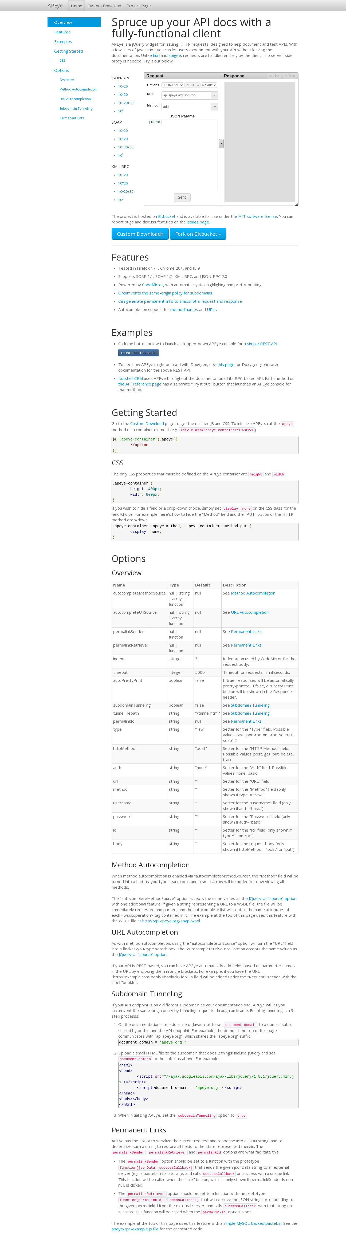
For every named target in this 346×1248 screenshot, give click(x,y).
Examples (63, 41)
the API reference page (140, 384)
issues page (198, 222)
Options (61, 70)
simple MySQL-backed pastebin (252, 1223)
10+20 (123, 86)
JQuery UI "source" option (272, 898)
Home (76, 5)
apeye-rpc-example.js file (135, 1228)
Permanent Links (72, 118)
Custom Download (104, 5)
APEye (55, 5)
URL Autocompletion (75, 99)
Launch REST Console (138, 352)
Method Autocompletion (78, 89)
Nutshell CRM (130, 378)
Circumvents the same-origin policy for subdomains (165, 293)
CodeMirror (152, 284)
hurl (156, 55)
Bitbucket (166, 216)
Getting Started (68, 51)
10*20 (123, 94)
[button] (214, 95)
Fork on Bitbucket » (198, 233)
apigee (174, 55)
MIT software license (257, 216)
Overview (63, 22)
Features (62, 31)
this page (225, 364)
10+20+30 (125, 103)
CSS (62, 60)
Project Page (139, 5)
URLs (212, 309)
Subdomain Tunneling (76, 108)
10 (120, 111)
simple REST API (262, 343)
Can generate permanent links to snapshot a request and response (180, 301)
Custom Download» (140, 233)
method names (184, 309)
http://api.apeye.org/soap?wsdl (171, 920)
